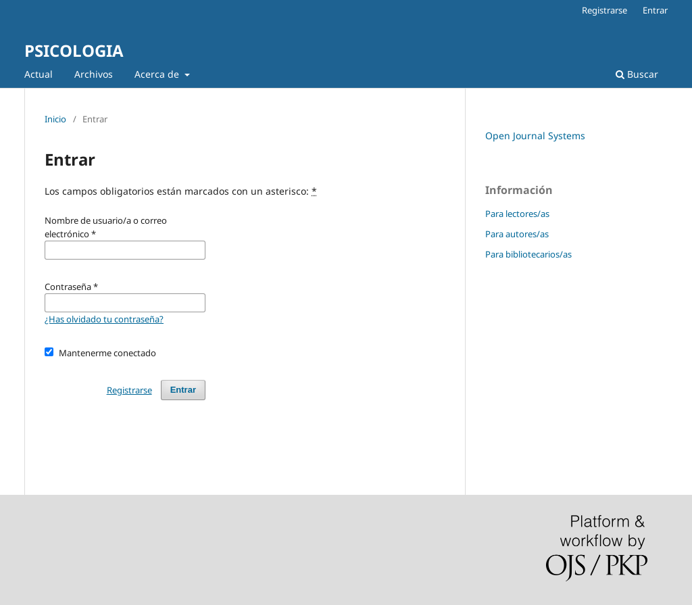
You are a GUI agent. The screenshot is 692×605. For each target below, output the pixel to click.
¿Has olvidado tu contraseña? (104, 319)
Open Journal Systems (535, 135)
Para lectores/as (517, 214)
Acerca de (158, 74)
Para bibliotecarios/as (528, 254)
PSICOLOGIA (74, 50)
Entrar (655, 10)
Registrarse (604, 10)
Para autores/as (517, 234)
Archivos (93, 74)
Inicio (55, 119)
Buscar (637, 74)
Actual (38, 74)
